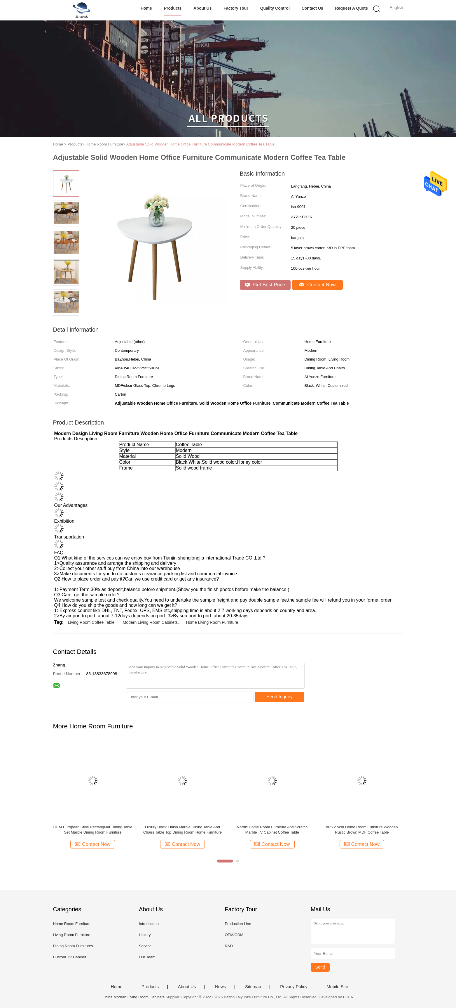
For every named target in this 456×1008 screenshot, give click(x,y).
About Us (202, 8)
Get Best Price (265, 284)
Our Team (147, 957)
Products (173, 8)
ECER (348, 997)
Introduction (149, 924)
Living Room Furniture (71, 935)
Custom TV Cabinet (69, 957)
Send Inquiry (279, 696)
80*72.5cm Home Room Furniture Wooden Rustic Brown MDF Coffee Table (362, 829)
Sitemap (253, 987)
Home (146, 8)
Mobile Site (337, 987)
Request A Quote (351, 8)
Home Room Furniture (72, 924)
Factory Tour (235, 8)
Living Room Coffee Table (91, 622)
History (145, 935)
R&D (229, 946)
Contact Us (312, 8)
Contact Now (317, 284)
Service (145, 946)
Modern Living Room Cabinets (150, 622)
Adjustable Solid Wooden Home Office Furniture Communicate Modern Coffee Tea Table (200, 144)
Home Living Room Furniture (212, 622)
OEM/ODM (234, 935)
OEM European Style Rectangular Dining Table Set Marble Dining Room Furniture (92, 829)
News (220, 987)
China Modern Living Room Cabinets (133, 997)
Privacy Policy (293, 987)
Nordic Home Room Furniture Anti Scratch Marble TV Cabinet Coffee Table (272, 829)
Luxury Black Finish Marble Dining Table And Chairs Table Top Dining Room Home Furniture (182, 829)
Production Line (238, 924)
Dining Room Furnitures (73, 946)
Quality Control (275, 8)
